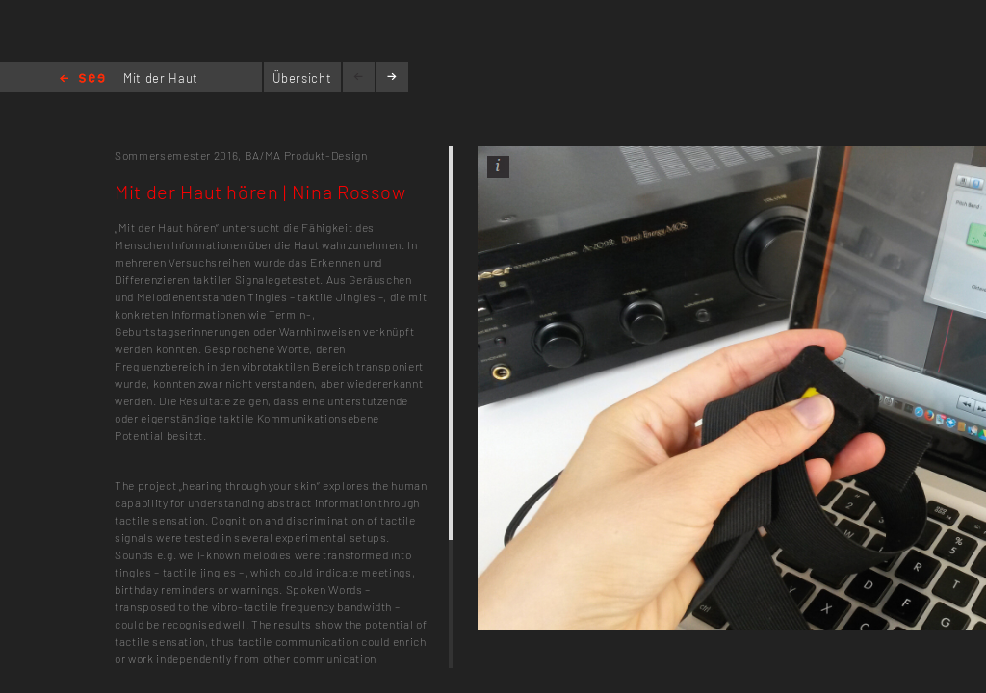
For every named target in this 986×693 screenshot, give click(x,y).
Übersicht (301, 78)
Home (82, 79)
